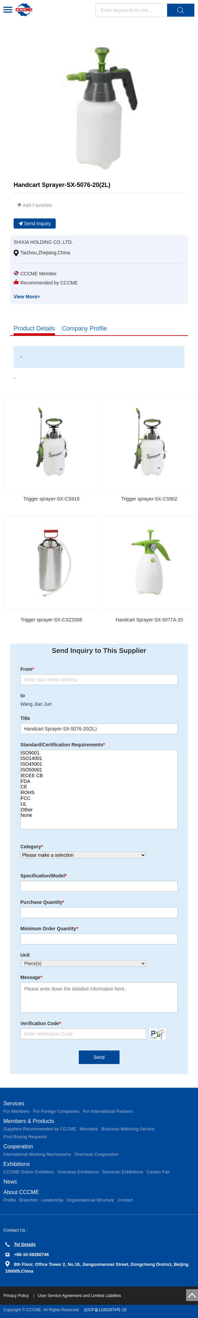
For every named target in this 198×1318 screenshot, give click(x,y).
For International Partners (108, 1111)
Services (13, 1103)
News (10, 1182)
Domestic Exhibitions (122, 1171)
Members (89, 1128)
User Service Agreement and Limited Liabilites (79, 1295)
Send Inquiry (35, 223)
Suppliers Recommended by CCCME (39, 1128)
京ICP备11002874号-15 (105, 1310)
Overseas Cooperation (96, 1154)
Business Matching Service (128, 1128)
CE (99, 787)
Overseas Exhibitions (78, 1171)
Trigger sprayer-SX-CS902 (149, 499)
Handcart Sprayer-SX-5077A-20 (149, 619)
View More (27, 296)
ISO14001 (99, 758)
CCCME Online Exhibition (28, 1171)
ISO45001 (99, 764)
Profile (9, 1200)
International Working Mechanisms (37, 1154)
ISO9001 (99, 753)
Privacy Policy (16, 1295)
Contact (125, 1200)
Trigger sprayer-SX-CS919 (51, 499)
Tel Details (20, 1244)
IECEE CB (99, 776)
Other (99, 810)
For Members (16, 1111)
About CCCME (21, 1192)
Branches (28, 1200)
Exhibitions (16, 1164)
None (99, 815)
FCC (99, 798)
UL (99, 804)
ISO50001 (99, 770)
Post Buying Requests (25, 1136)
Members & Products (28, 1121)
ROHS (99, 792)
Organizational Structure (90, 1200)
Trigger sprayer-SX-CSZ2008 (51, 619)
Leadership (52, 1200)
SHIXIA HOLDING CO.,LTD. (43, 242)
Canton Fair (158, 1171)
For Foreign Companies (56, 1111)
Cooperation (18, 1146)
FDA (99, 781)
